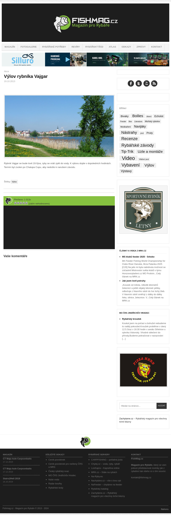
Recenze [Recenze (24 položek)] (129, 138)
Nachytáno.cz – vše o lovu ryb (106, 480)
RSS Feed (154, 83)
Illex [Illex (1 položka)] (130, 121)
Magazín (10, 46)
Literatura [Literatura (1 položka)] (138, 121)
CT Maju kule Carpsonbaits (17, 458)
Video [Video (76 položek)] (128, 158)
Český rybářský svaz (59, 471)
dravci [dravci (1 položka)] (149, 116)
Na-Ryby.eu (97, 476)
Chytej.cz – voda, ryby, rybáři (105, 464)
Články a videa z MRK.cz (132, 251)
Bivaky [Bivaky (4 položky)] (124, 116)
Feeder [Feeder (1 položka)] (123, 121)
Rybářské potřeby (54, 46)
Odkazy (126, 46)
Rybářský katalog (99, 488)
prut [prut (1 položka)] (142, 133)
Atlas (112, 46)
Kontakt (156, 46)
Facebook (131, 83)
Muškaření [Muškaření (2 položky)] (125, 126)
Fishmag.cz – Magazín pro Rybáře (85, 22)
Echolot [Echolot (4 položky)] (158, 116)
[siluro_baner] (85, 65)
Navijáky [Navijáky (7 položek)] (140, 126)
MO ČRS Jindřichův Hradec (134, 313)
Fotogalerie (29, 46)
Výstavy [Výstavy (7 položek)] (126, 171)
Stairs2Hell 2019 (11, 478)
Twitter (139, 83)
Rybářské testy (56, 487)
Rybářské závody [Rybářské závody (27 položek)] (137, 145)
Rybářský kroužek (131, 319)
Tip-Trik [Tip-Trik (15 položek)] (127, 151)
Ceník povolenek (57, 459)
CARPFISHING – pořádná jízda (106, 459)
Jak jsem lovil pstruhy (134, 280)
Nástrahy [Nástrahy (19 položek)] (129, 132)
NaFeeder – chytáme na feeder (106, 484)
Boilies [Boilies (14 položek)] (137, 116)
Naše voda (54, 479)
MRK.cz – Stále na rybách (104, 472)
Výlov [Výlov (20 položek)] (149, 165)
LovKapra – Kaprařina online (105, 468)
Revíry (76, 46)
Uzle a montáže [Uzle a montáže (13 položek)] (150, 151)
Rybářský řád (94, 46)
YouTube (146, 83)
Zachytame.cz (126, 418)
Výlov (14, 182)
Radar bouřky (55, 483)
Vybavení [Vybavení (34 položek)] (130, 165)
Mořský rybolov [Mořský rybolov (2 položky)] (152, 121)
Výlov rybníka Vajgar (26, 76)
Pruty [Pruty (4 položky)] (150, 132)
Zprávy (141, 46)
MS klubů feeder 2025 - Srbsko (138, 256)
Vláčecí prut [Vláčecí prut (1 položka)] (144, 159)
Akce (6, 71)
